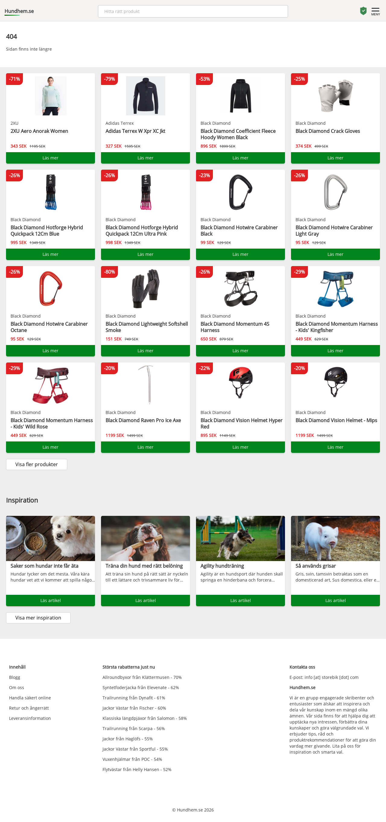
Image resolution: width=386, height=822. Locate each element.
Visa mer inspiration (38, 617)
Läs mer (51, 158)
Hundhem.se (19, 11)
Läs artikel (50, 600)
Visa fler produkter (36, 464)
